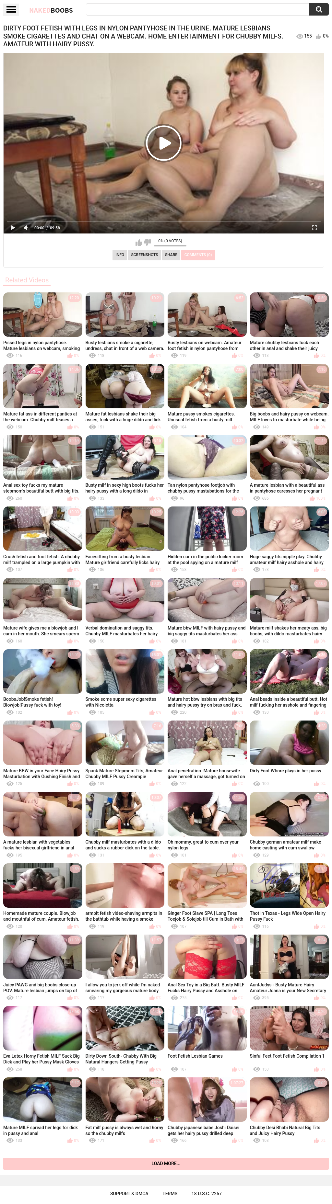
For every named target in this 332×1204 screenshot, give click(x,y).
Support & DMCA (129, 1193)
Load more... (166, 1163)
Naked (51, 10)
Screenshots (144, 255)
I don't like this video (147, 242)
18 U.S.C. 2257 (207, 1193)
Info (119, 255)
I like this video (139, 242)
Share (171, 255)
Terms (169, 1193)
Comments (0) (198, 255)
